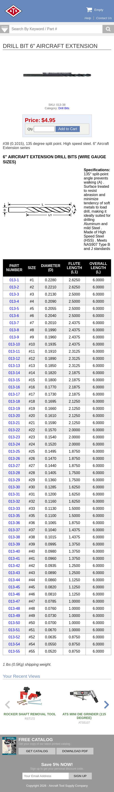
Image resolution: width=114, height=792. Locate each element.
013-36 (14, 523)
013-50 (14, 623)
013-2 (14, 287)
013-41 (14, 558)
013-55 (14, 651)
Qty (41, 129)
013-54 (14, 644)
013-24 (14, 444)
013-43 (14, 573)
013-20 (14, 416)
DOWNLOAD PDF (75, 751)
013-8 (14, 330)
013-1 (14, 280)
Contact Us (104, 18)
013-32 (14, 501)
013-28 (14, 473)
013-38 (14, 537)
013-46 (14, 594)
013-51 (14, 630)
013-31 (14, 494)
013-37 (14, 530)
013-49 (14, 616)
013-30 (14, 487)
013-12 (14, 359)
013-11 (14, 351)
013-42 (14, 566)
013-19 (14, 409)
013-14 (14, 373)
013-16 (14, 387)
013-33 (14, 508)
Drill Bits (64, 108)
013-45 (14, 587)
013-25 (14, 451)
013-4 (14, 301)
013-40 (14, 551)
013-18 (14, 401)
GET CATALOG (37, 751)
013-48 (14, 608)
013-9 (14, 337)
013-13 (14, 366)
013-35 (14, 516)
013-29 (14, 480)
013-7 (14, 323)
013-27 (14, 466)
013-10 (14, 344)
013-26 (14, 459)
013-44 (14, 580)
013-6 (14, 316)
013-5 (14, 309)
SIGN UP (80, 776)
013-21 (14, 423)
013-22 (14, 430)
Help (88, 18)
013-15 (14, 380)
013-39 (14, 544)
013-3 (14, 294)
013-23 (14, 437)
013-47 (14, 601)
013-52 (14, 637)
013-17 (14, 394)
